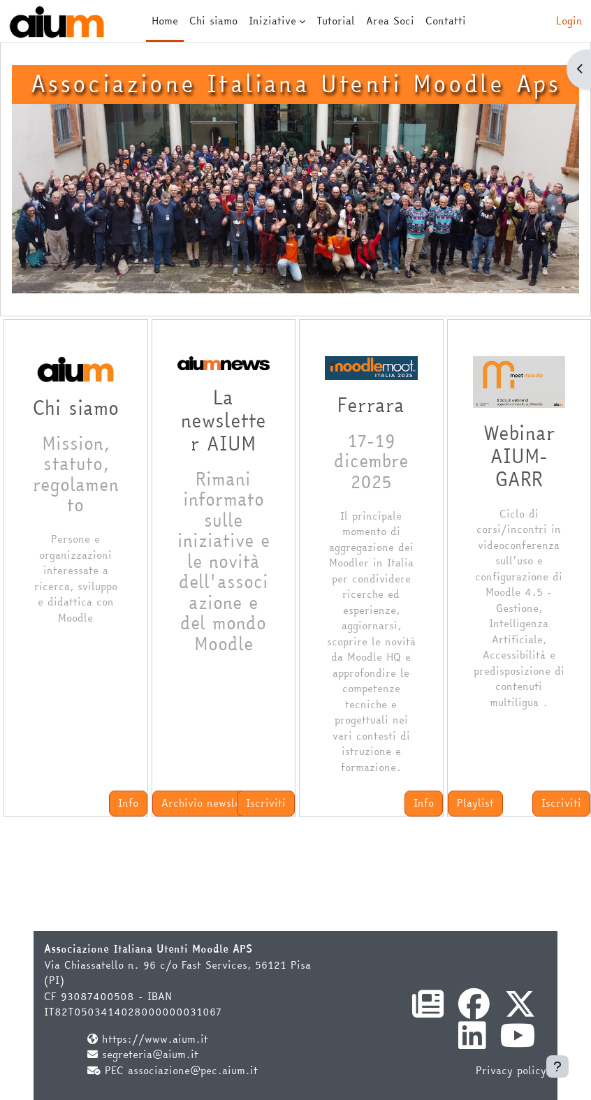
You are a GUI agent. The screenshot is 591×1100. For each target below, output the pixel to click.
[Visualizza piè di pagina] (557, 1066)
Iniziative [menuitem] (272, 21)
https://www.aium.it (155, 1039)
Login (569, 21)
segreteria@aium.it (150, 1054)
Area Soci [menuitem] (390, 21)
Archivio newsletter (210, 803)
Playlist (475, 803)
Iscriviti (266, 803)
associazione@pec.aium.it (193, 1070)
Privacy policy (511, 1070)
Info (128, 803)
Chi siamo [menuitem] (213, 21)
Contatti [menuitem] (445, 21)
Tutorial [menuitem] (335, 21)
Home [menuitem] (165, 21)
